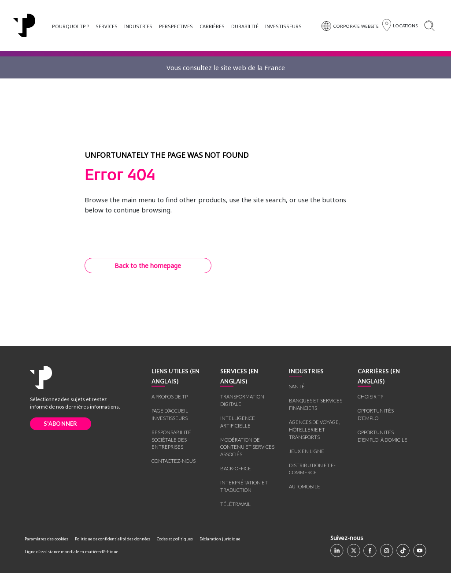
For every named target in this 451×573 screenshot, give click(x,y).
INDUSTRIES (138, 26)
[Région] (400, 25)
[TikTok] (403, 550)
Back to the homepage (148, 265)
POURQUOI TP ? (70, 26)
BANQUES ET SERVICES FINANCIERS (315, 404)
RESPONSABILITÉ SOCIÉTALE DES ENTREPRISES (171, 439)
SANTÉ (297, 386)
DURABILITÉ (245, 26)
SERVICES (107, 26)
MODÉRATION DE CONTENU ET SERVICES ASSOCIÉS (247, 447)
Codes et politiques (175, 539)
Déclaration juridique (220, 539)
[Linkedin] (337, 550)
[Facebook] (370, 550)
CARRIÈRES (212, 26)
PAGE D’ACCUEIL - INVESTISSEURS (171, 414)
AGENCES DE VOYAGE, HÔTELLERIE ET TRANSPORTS (314, 429)
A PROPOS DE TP (170, 396)
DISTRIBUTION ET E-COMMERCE (312, 469)
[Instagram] (386, 550)
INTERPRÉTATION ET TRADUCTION (244, 486)
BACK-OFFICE (235, 468)
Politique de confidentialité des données (112, 539)
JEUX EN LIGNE (306, 451)
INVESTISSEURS (283, 26)
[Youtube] (419, 550)
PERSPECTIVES (176, 26)
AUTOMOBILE (304, 486)
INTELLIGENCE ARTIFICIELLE (237, 421)
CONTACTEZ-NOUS (174, 461)
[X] (353, 550)
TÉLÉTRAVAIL (235, 504)
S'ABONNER (61, 423)
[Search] (429, 25)
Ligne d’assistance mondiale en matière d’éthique (71, 551)
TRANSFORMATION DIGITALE (242, 400)
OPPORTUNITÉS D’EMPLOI (376, 414)
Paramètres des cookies (46, 539)
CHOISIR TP (370, 396)
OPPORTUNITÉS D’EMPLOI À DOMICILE (382, 436)
